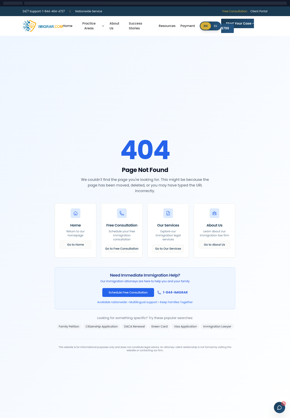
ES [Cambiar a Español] (215, 26)
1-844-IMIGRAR (175, 292)
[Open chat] (279, 407)
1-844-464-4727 (44, 11)
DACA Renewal (134, 326)
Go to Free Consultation (122, 249)
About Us (114, 26)
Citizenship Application (102, 326)
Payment (187, 26)
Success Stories (135, 26)
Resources (167, 26)
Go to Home (75, 245)
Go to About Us (214, 245)
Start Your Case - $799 (237, 26)
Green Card (159, 326)
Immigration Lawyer (217, 326)
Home (67, 26)
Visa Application (185, 326)
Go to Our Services (168, 249)
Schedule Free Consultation (128, 292)
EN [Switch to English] (206, 26)
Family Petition (69, 326)
